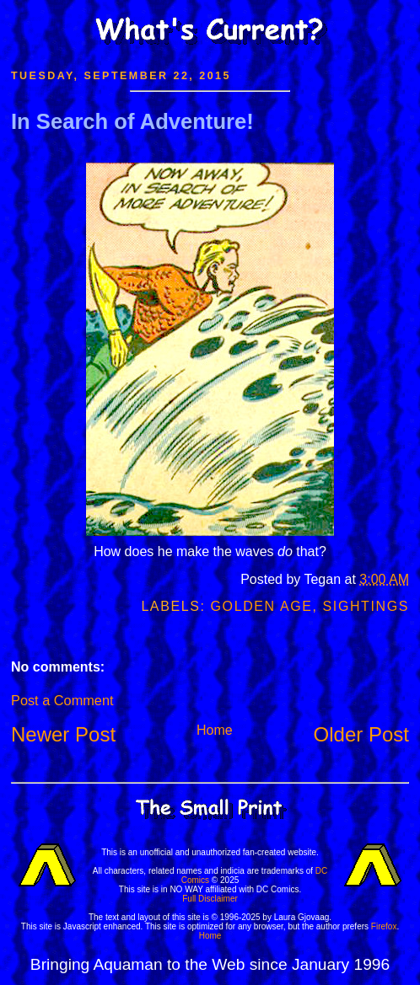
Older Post (361, 734)
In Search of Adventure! (132, 121)
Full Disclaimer (210, 898)
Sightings (366, 606)
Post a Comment (62, 700)
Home (215, 730)
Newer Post (63, 734)
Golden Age (262, 606)
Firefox (384, 926)
